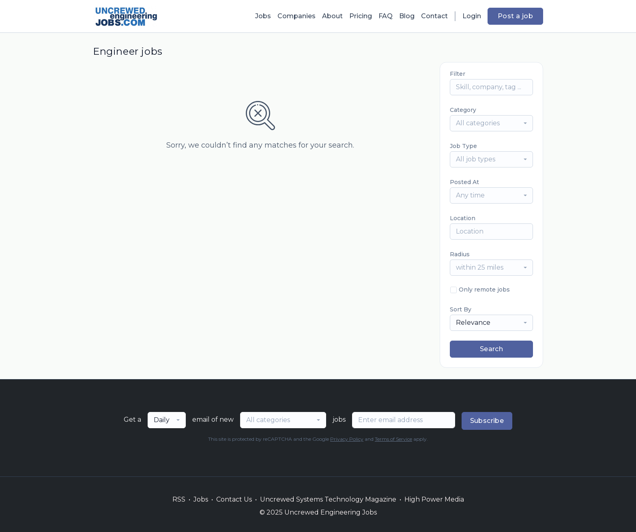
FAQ (385, 16)
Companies (296, 16)
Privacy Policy (346, 439)
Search (491, 349)
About (332, 16)
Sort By (460, 309)
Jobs (263, 16)
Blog (407, 16)
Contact (434, 16)
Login (471, 16)
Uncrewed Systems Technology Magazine (328, 499)
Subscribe (487, 421)
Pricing (360, 16)
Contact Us (234, 499)
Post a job (515, 16)
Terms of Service (393, 439)
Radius (460, 254)
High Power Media (434, 499)
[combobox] (491, 123)
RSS (178, 499)
